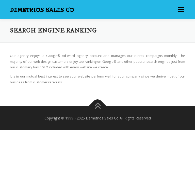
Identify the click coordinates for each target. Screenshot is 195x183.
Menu (180, 9)
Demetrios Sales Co (42, 10)
